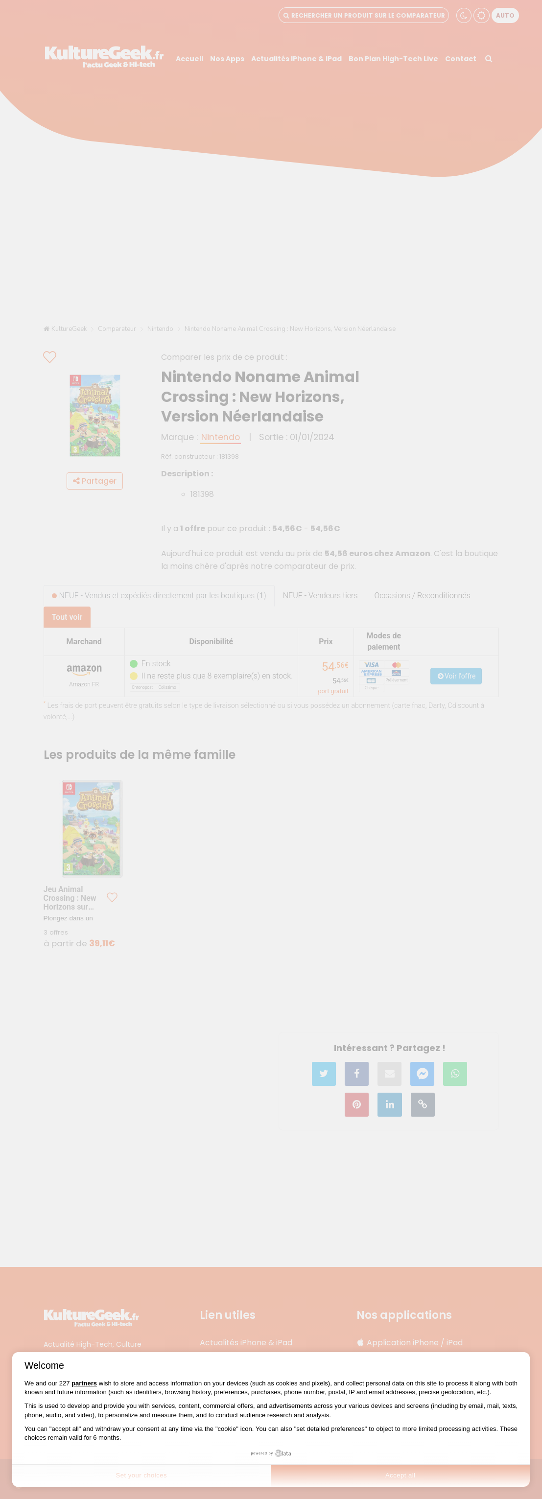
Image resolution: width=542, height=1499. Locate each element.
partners (84, 1383)
